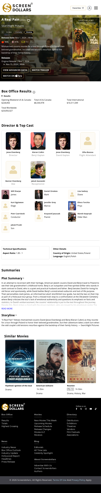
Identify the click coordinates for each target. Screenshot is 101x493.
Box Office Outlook (11, 450)
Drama (29, 32)
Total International (75, 100)
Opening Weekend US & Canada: (16, 100)
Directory (72, 414)
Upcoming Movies (43, 423)
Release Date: (8, 37)
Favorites (78, 8)
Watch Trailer (40, 70)
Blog (36, 441)
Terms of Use (60, 480)
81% (17, 42)
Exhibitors (72, 423)
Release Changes (42, 429)
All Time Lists (40, 450)
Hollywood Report (10, 456)
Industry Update (9, 453)
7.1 (27, 42)
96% (6, 42)
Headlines (6, 459)
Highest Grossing (9, 426)
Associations (72, 435)
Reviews (38, 435)
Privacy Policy (79, 480)
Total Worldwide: (9, 107)
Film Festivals (73, 432)
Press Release (8, 462)
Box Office (7, 414)
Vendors (71, 429)
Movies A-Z (39, 432)
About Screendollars (45, 459)
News (4, 441)
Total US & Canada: (43, 100)
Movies (38, 414)
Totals (4, 423)
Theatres (71, 426)
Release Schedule (43, 426)
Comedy (18, 32)
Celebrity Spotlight (43, 453)
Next (93, 368)
